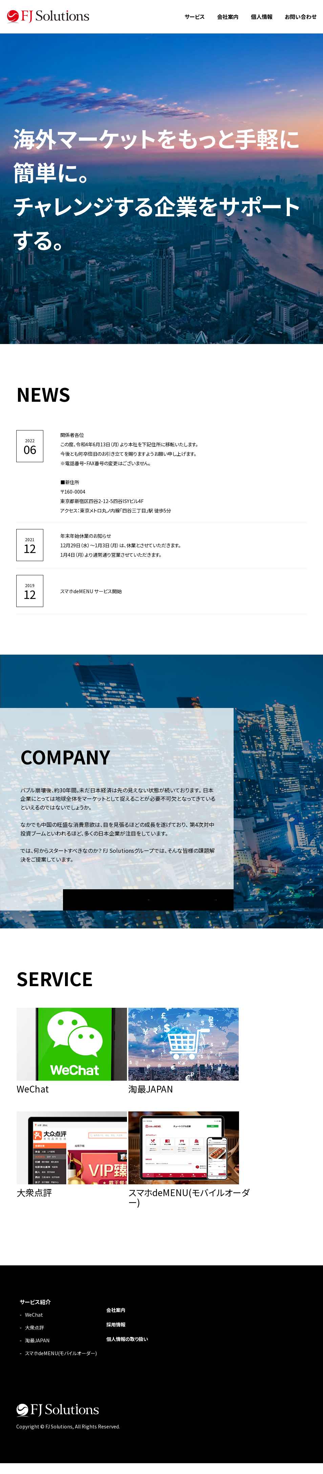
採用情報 (127, 1336)
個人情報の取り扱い (140, 1350)
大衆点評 (36, 1339)
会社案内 (228, 16)
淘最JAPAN (38, 1351)
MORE (148, 895)
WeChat (34, 1326)
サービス (195, 16)
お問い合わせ (301, 16)
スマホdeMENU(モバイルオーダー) (66, 1364)
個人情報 (262, 16)
